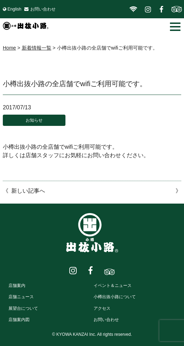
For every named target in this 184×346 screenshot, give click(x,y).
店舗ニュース (21, 296)
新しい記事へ (28, 191)
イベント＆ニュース (113, 285)
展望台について (23, 308)
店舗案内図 (19, 319)
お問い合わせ (43, 9)
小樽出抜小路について (115, 296)
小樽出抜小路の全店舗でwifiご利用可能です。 (75, 84)
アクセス (102, 308)
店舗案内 (16, 285)
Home (9, 48)
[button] (175, 26)
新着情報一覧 (36, 48)
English (14, 9)
